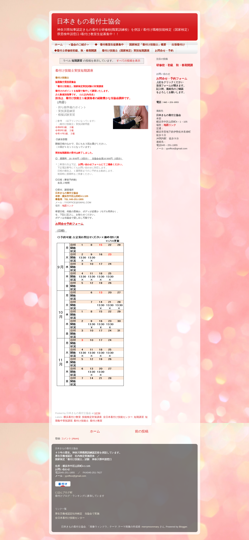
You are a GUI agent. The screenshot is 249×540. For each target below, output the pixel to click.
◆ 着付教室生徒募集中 (109, 44)
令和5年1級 (61, 130)
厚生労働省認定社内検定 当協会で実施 (77, 513)
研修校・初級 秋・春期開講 (174, 65)
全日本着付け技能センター (118, 417)
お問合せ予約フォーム (69, 223)
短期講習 (139, 417)
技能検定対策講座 (92, 417)
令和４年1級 (61, 133)
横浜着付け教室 (72, 417)
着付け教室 (96, 420)
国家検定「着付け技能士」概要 (147, 44)
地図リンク (68, 205)
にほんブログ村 (63, 492)
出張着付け (178, 44)
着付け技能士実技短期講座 (75, 70)
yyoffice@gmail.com (75, 476)
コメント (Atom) (70, 438)
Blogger (183, 526)
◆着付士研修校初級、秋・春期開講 (75, 50)
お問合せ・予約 (164, 50)
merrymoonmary (150, 526)
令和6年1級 (61, 127)
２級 (71, 127)
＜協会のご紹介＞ (78, 44)
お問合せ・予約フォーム (171, 78)
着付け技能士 (81, 420)
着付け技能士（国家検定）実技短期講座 (125, 50)
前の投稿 (141, 431)
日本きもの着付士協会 (89, 21)
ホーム (59, 44)
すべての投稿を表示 (128, 60)
